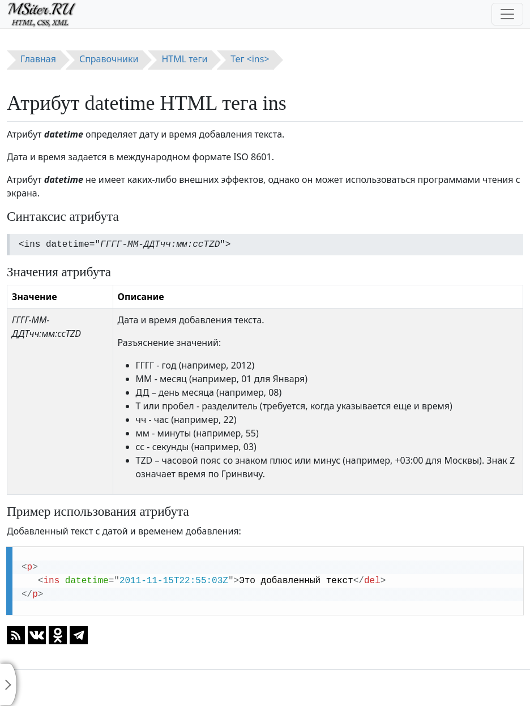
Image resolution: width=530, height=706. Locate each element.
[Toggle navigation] (507, 14)
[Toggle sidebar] (8, 684)
